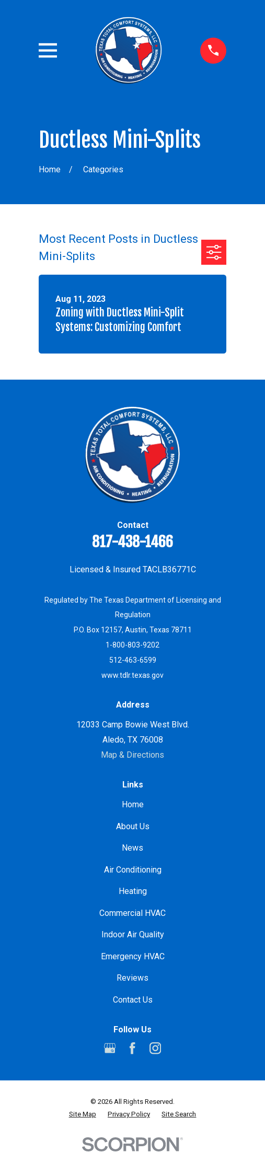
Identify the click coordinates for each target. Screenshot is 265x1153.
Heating (133, 891)
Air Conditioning (133, 870)
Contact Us (133, 1000)
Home (133, 804)
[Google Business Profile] (110, 1048)
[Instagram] (155, 1048)
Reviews (132, 978)
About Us (132, 826)
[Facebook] (132, 1048)
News (132, 848)
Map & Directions (132, 755)
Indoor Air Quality (132, 934)
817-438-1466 (132, 542)
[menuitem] (82, 1114)
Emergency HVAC (133, 956)
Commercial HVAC (132, 913)
